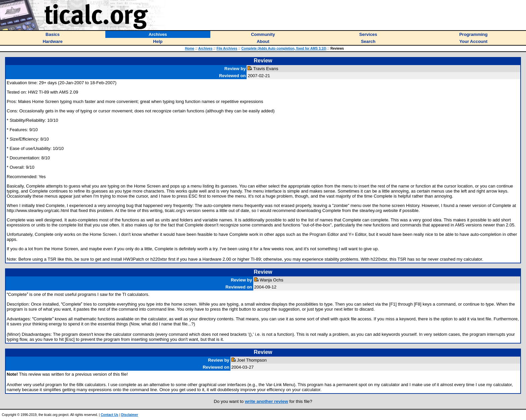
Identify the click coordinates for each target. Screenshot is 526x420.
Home (189, 48)
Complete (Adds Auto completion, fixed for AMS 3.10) (284, 48)
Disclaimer (129, 415)
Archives (205, 48)
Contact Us (109, 415)
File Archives (226, 48)
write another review (266, 401)
